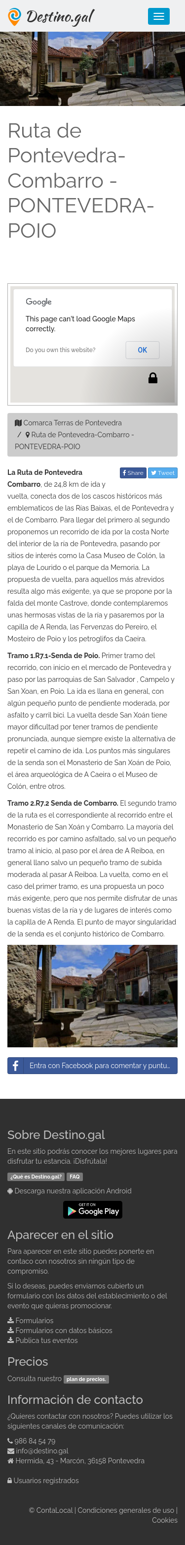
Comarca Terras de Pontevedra (73, 423)
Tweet (163, 472)
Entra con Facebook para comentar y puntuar (90, 1066)
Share (133, 472)
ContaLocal (55, 1510)
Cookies (165, 1520)
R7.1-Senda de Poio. (67, 656)
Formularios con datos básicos (64, 1331)
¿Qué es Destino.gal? (36, 1177)
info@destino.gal (42, 1451)
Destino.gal (58, 16)
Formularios (35, 1321)
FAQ (74, 1177)
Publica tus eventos (47, 1340)
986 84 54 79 (35, 1441)
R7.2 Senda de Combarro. (77, 803)
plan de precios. (86, 1379)
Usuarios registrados (46, 1481)
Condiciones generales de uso (126, 1510)
